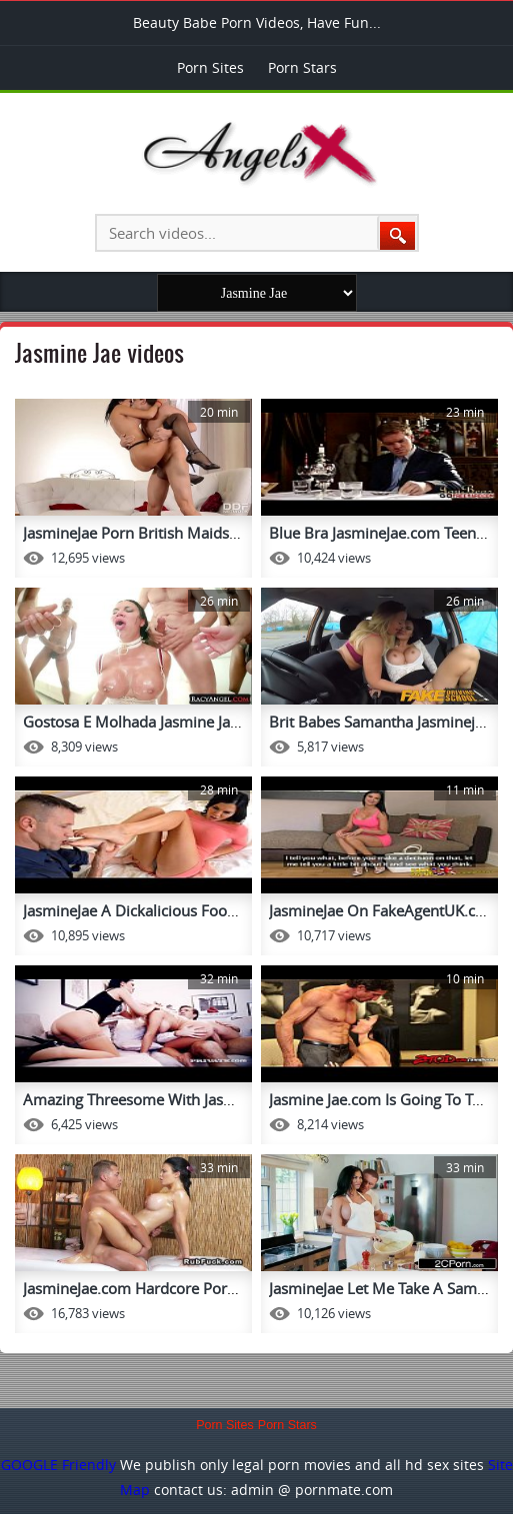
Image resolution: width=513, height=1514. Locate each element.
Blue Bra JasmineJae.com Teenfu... (385, 533)
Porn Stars (302, 67)
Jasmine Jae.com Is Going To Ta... (380, 1099)
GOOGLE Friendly (58, 1464)
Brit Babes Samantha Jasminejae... (386, 722)
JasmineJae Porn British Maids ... (134, 533)
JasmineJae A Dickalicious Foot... (133, 910)
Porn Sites (210, 67)
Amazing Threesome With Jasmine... (146, 1099)
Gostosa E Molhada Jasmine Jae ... (138, 722)
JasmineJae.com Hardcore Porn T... (141, 1288)
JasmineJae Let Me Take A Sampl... (385, 1288)
